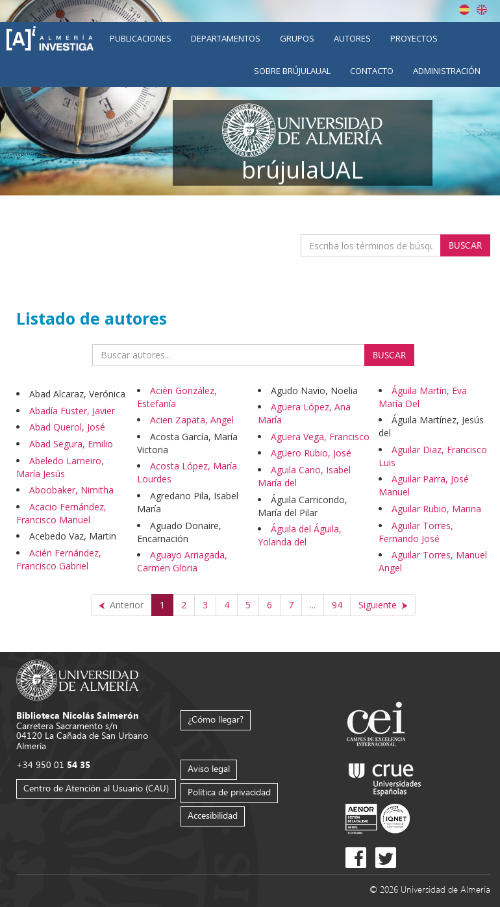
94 (337, 605)
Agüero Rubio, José (311, 453)
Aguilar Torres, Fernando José (416, 532)
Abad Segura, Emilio (71, 444)
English (482, 10)
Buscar (465, 245)
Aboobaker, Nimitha (71, 490)
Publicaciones (140, 38)
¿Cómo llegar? (216, 719)
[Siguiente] (383, 605)
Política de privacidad (229, 792)
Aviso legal (209, 768)
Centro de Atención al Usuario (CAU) (96, 788)
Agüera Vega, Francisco (320, 436)
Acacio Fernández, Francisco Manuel (61, 513)
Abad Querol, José (67, 427)
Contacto (372, 71)
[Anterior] (121, 605)
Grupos (297, 38)
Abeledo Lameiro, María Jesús (60, 467)
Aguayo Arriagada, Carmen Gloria (182, 561)
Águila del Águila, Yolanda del (300, 535)
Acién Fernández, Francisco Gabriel (58, 559)
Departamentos (225, 38)
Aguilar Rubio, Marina (436, 509)
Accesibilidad (213, 815)
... (313, 605)
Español (464, 10)
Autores (352, 38)
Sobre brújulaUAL (292, 71)
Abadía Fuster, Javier (72, 410)
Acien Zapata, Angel (192, 420)
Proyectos (414, 38)
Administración (447, 71)
